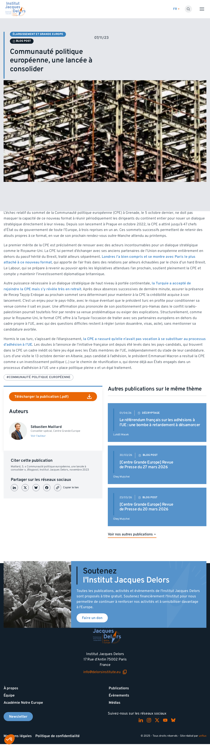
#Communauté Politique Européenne (38, 377)
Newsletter (18, 716)
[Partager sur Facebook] (46, 487)
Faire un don (92, 617)
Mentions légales (18, 735)
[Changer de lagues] (176, 9)
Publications (119, 688)
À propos (11, 688)
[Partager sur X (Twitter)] (25, 487)
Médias (114, 702)
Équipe (9, 695)
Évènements (119, 695)
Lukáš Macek (121, 434)
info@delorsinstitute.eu (105, 672)
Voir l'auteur (38, 436)
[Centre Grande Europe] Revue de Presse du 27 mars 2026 (146, 464)
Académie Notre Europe (23, 702)
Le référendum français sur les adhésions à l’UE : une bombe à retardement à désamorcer (160, 422)
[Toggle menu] (201, 9)
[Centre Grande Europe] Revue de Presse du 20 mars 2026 (146, 507)
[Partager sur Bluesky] (36, 487)
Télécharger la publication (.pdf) (53, 396)
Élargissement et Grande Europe (38, 34)
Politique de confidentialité (57, 735)
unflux (202, 736)
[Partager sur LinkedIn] (14, 487)
